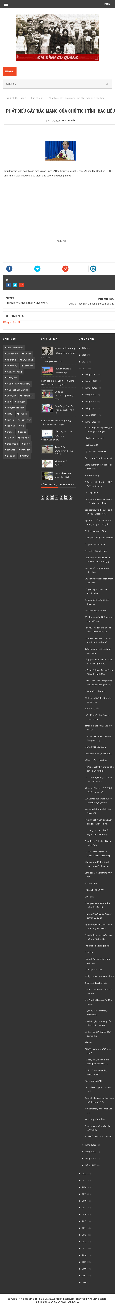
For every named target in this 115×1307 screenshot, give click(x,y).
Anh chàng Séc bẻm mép (96, 551)
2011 (84, 1248)
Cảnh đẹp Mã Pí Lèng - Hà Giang (57, 380)
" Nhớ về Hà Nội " (64, 473)
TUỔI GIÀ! (89, 952)
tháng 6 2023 (90, 415)
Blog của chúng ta (15, 347)
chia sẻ (10, 431)
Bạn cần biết (12, 353)
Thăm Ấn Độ (61, 461)
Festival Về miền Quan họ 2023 (98, 753)
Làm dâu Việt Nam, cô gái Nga (56, 420)
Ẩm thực (25, 455)
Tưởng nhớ (25, 419)
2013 (84, 1234)
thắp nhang (12, 443)
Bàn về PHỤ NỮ (92, 708)
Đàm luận (25, 449)
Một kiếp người (91, 492)
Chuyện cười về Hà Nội (95, 544)
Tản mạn (11, 425)
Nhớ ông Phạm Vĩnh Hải (17, 389)
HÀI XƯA (88, 1042)
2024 (84, 361)
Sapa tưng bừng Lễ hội (95, 1119)
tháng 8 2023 (90, 401)
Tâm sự (10, 419)
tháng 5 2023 (90, 421)
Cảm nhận (28, 365)
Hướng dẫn (12, 377)
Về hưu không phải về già (96, 760)
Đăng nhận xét (11, 322)
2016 (84, 1214)
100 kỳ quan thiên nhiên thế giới (99, 976)
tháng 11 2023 (91, 381)
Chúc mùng (28, 359)
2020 (84, 1187)
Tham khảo (28, 395)
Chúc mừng (12, 365)
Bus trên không (92, 475)
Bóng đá (59, 391)
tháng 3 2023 (90, 1151)
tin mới (27, 443)
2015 (84, 1221)
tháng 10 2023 (91, 387)
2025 (84, 355)
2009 (84, 1262)
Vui (22, 425)
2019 (84, 1194)
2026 (84, 348)
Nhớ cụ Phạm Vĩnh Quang (18, 383)
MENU (107, 4)
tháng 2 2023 (90, 1158)
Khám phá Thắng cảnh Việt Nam (99, 537)
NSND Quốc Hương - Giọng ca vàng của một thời (58, 353)
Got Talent (89, 896)
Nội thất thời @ (91, 445)
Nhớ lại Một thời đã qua (95, 747)
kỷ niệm (10, 437)
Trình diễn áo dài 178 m (95, 531)
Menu (9, 71)
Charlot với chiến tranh (95, 691)
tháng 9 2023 (90, 394)
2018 (84, 1200)
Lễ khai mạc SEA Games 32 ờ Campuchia (91, 303)
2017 (84, 1207)
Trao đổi (23, 413)
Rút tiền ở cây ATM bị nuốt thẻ (98, 1136)
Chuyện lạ (11, 359)
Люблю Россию (63, 368)
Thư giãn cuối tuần (15, 407)
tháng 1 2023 (90, 1165)
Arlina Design (98, 1298)
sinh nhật (25, 437)
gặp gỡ (23, 431)
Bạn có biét (68, 120)
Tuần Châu (60, 447)
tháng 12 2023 (91, 374)
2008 (84, 1268)
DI (7, 280)
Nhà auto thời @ (92, 883)
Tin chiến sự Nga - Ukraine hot (98, 458)
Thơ (9, 401)
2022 (84, 1173)
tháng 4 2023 (90, 1144)
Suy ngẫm (11, 395)
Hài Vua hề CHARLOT (94, 890)
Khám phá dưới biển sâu (96, 983)
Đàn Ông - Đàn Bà (64, 406)
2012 (84, 1241)
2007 (84, 1275)
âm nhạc (11, 449)
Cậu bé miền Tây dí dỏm (95, 451)
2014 (84, 1228)
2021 (84, 1180)
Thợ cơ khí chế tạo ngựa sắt (97, 945)
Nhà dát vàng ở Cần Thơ (96, 610)
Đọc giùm (11, 455)
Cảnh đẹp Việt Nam (93, 969)
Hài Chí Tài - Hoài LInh (94, 438)
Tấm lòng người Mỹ (93, 1081)
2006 (84, 1282)
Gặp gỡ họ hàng (14, 371)
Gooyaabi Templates (66, 1301)
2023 (84, 368)
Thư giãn (21, 401)
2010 (84, 1255)
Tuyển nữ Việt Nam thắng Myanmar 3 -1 (28, 303)
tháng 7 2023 (90, 408)
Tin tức (10, 413)
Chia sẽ (28, 353)
